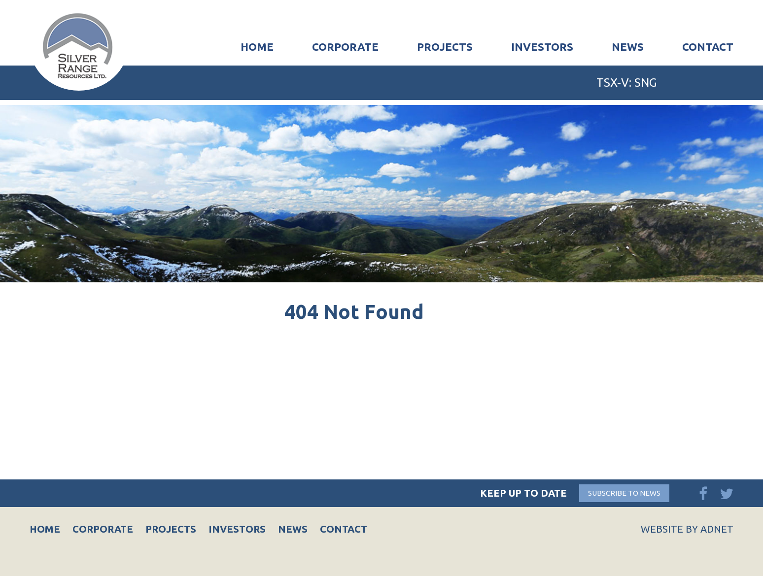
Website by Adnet (687, 529)
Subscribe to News (624, 493)
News (628, 46)
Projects (445, 46)
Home (257, 46)
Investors (542, 46)
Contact (707, 46)
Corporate (345, 46)
